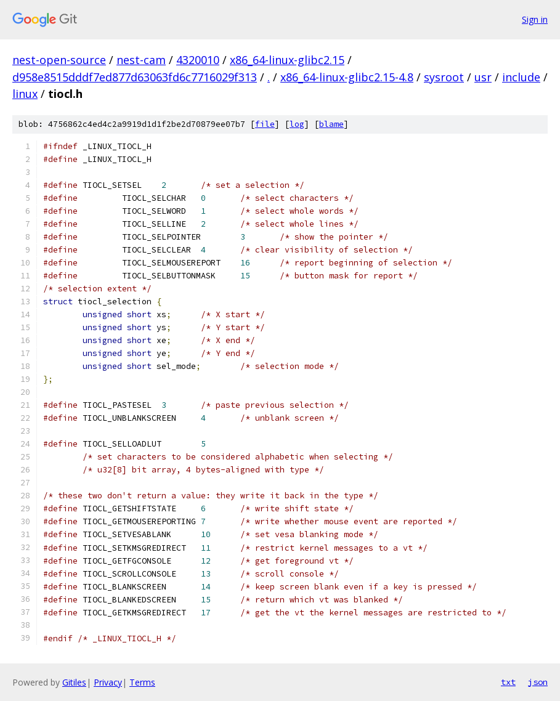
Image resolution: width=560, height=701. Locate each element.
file (265, 124)
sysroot (444, 77)
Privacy (108, 682)
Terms (142, 682)
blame (331, 124)
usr (483, 77)
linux (25, 93)
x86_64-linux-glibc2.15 (287, 59)
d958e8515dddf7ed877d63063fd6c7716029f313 (134, 77)
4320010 (197, 59)
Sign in (535, 19)
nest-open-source (59, 59)
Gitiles (74, 682)
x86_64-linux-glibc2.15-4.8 (346, 77)
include (521, 77)
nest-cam (141, 59)
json (538, 681)
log (297, 124)
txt (508, 681)
